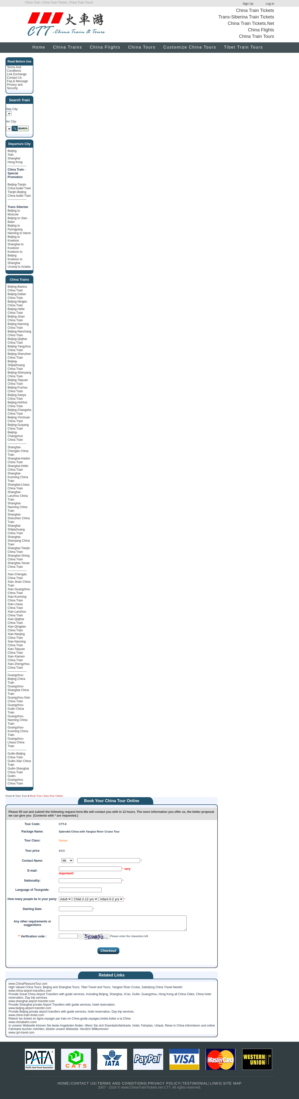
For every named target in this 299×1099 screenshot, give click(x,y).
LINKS (215, 1083)
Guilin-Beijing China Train (16, 755)
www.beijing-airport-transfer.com (29, 1008)
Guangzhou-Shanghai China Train (18, 690)
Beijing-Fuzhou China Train (18, 389)
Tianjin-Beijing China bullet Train (19, 193)
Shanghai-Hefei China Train (18, 467)
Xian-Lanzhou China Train (17, 613)
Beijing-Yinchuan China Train (19, 419)
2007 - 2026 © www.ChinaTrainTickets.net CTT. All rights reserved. (149, 1087)
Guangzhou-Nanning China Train (17, 719)
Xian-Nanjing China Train (16, 636)
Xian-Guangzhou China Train (19, 591)
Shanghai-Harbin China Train (19, 460)
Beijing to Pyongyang (15, 227)
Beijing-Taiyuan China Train (18, 382)
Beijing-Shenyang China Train (19, 374)
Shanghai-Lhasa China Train (18, 486)
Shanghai (14, 158)
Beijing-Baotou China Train (17, 288)
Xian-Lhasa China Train (15, 606)
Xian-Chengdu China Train (17, 576)
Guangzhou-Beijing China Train (16, 678)
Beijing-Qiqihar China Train (17, 340)
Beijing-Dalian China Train (17, 296)
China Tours (141, 47)
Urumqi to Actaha (19, 266)
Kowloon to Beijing (15, 253)
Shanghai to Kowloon (16, 246)
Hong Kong (15, 162)
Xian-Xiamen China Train (16, 658)
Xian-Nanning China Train (17, 643)
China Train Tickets (255, 10)
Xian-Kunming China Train (17, 598)
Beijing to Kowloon (14, 238)
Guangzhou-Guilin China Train (16, 708)
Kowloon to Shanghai (15, 261)
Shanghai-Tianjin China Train (19, 550)
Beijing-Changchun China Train (15, 436)
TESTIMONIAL (195, 1083)
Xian (11, 154)
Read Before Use (19, 61)
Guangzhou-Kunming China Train (18, 731)
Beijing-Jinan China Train (16, 318)
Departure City (19, 144)
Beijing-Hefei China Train (16, 311)
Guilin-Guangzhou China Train (15, 779)
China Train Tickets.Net (251, 23)
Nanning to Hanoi (19, 233)
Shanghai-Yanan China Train (19, 565)
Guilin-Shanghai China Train (18, 770)
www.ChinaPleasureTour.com (27, 983)
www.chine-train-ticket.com (26, 1015)
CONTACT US (83, 1083)
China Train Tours (256, 36)
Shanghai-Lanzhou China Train (18, 495)
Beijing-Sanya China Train (17, 396)
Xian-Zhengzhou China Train (19, 665)
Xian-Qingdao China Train (17, 628)
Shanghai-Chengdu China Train (18, 451)
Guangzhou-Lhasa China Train (16, 742)
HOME (63, 1083)
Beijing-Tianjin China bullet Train (19, 186)
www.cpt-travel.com (21, 1032)
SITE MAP (232, 1083)
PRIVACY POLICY (164, 1083)
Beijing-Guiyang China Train (18, 426)
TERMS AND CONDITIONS (121, 1083)
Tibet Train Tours (243, 47)
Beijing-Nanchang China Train (19, 333)
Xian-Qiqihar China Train (16, 621)
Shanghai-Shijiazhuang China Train (16, 529)
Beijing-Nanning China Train (18, 325)
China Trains (67, 47)
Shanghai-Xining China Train (19, 557)
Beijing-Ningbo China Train (17, 303)
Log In (270, 3)
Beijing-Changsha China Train (19, 411)
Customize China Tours (189, 47)
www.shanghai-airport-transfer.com (31, 1001)
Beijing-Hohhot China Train (17, 404)
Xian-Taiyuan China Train (16, 650)
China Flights (261, 29)
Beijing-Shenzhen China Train (19, 355)
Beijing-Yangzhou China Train (19, 348)
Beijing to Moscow (14, 212)
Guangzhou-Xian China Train (19, 699)
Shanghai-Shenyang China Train (19, 540)
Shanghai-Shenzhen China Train (19, 518)
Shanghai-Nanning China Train (17, 507)
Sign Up (248, 3)
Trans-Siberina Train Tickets (246, 16)
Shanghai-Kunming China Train (18, 477)
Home (38, 47)
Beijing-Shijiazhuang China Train (16, 365)
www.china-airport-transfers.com (29, 990)
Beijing (12, 151)
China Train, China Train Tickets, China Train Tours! (59, 2)
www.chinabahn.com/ (22, 1022)
